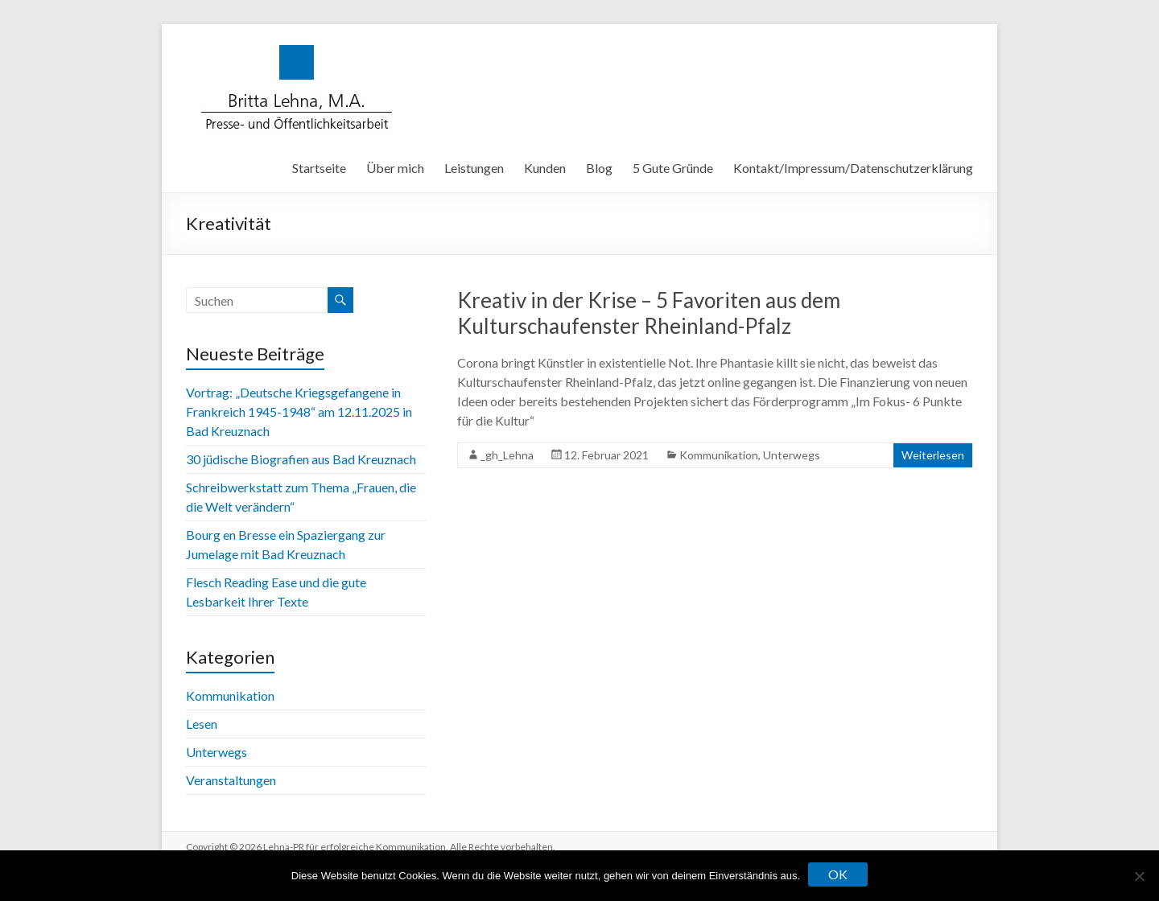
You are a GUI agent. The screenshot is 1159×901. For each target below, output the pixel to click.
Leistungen (474, 167)
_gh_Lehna (507, 455)
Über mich (395, 167)
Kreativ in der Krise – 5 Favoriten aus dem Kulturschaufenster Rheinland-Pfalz (648, 313)
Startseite (319, 167)
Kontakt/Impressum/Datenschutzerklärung (853, 167)
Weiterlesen (932, 455)
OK (838, 874)
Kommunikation (718, 455)
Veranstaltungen (231, 780)
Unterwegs (791, 455)
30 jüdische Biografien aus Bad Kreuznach (301, 459)
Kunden (545, 167)
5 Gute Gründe (673, 167)
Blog (599, 167)
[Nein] (1139, 876)
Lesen (201, 723)
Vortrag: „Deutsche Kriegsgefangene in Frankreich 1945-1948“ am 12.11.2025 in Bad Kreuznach (299, 411)
